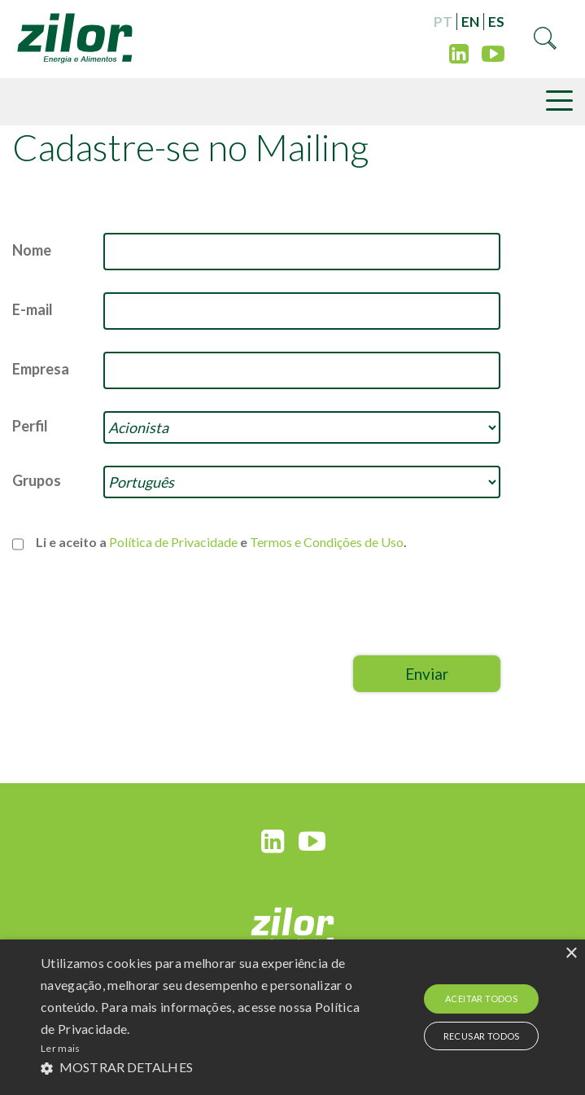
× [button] (571, 954)
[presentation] (376, 614)
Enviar (426, 673)
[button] (204, 1067)
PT (443, 21)
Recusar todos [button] (481, 1036)
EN (470, 21)
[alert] (292, 1017)
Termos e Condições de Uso (327, 542)
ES (496, 21)
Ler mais (60, 1048)
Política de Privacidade (173, 542)
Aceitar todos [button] (481, 998)
